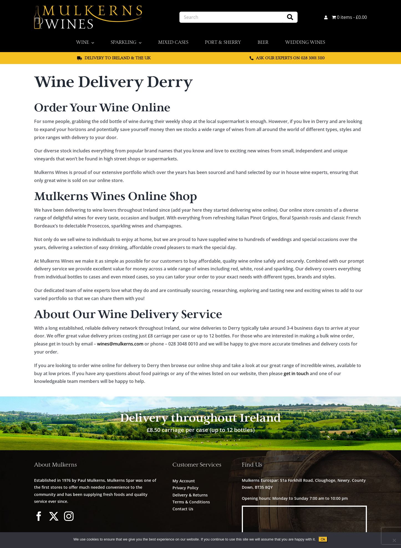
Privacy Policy (185, 487)
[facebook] (39, 516)
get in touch (296, 373)
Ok (323, 539)
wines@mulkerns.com (120, 344)
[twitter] (54, 516)
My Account (183, 480)
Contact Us (182, 508)
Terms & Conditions (191, 502)
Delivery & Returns (190, 495)
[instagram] (68, 516)
